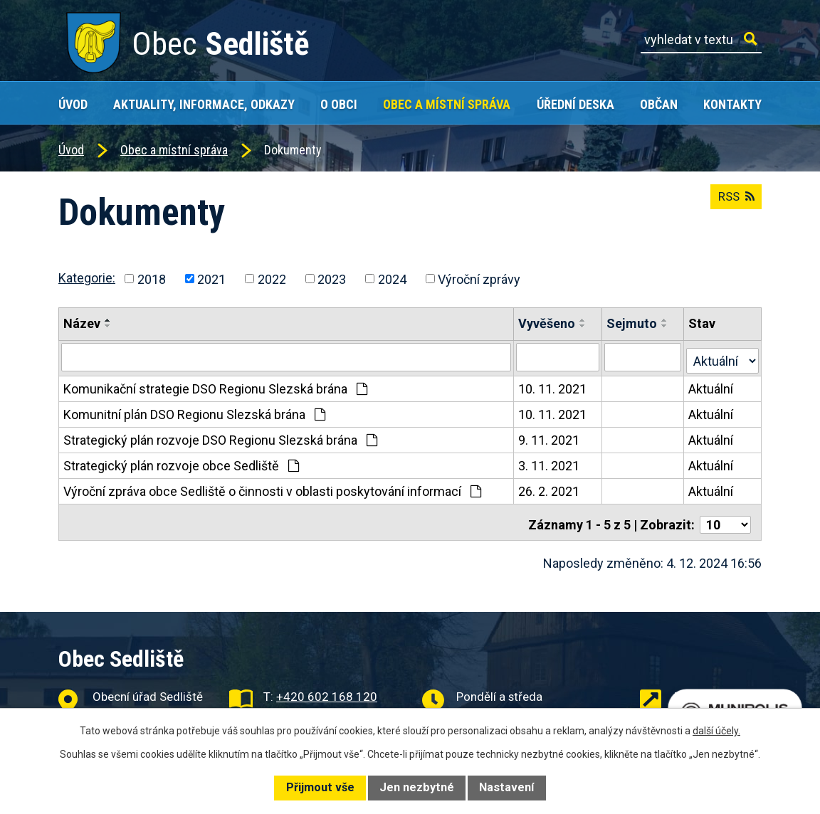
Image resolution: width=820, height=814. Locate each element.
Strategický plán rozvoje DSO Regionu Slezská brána (220, 436)
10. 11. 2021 (553, 385)
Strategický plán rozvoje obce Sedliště (181, 462)
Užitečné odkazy (718, 688)
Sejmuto (632, 323)
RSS (733, 202)
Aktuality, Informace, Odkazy (204, 104)
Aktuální (711, 385)
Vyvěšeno (547, 323)
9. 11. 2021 (549, 436)
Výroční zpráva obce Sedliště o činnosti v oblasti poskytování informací (272, 487)
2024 (392, 278)
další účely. (716, 730)
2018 (151, 278)
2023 (331, 278)
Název (81, 323)
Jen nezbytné (416, 787)
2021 (211, 278)
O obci (338, 104)
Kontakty (732, 104)
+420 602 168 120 (326, 688)
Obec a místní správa (446, 104)
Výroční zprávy (479, 278)
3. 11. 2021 (549, 462)
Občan (659, 104)
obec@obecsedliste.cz (335, 706)
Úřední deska (575, 104)
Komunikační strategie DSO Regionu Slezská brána (215, 385)
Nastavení (506, 787)
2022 (272, 278)
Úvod (73, 104)
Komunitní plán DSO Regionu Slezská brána (194, 410)
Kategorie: (86, 277)
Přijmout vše (320, 787)
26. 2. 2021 (549, 487)
